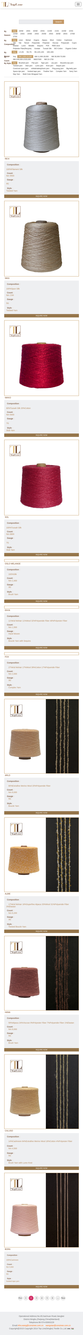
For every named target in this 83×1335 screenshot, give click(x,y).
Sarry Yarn (73, 71)
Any (14, 31)
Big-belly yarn (71, 69)
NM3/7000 (37, 59)
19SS (28, 31)
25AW (44, 34)
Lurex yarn (39, 66)
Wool (52, 40)
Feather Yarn (48, 71)
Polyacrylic (65, 43)
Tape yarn (44, 63)
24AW (29, 34)
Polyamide (36, 43)
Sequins (40, 46)
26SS (65, 34)
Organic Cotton (71, 49)
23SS (22, 34)
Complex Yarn (61, 71)
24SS (37, 34)
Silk (14, 43)
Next (63, 1298)
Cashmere (68, 40)
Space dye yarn (19, 71)
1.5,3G (21, 52)
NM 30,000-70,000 (58, 57)
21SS (57, 31)
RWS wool (56, 46)
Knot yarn (49, 66)
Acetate (37, 49)
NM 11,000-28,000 (42, 57)
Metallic (31, 46)
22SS (71, 31)
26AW (58, 34)
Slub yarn (28, 66)
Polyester (46, 43)
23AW (15, 34)
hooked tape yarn (34, 71)
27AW (72, 34)
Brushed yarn (24, 63)
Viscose (55, 43)
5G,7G (29, 52)
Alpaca (44, 40)
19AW (21, 31)
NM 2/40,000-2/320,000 (22, 59)
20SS (42, 31)
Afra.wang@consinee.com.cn (30, 1325)
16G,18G (50, 52)
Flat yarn (35, 63)
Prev (20, 1298)
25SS (51, 34)
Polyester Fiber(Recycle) (22, 49)
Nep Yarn (16, 74)
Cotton (59, 40)
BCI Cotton (58, 49)
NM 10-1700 (48, 59)
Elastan (16, 46)
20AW (35, 31)
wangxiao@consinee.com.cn (58, 1325)
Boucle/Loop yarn (66, 63)
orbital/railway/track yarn (40, 69)
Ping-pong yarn (58, 69)
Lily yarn (54, 63)
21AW (49, 31)
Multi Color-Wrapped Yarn (32, 74)
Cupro (74, 43)
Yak (20, 43)
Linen (21, 40)
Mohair (28, 40)
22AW (64, 31)
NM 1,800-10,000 (25, 57)
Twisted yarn (18, 66)
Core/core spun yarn (20, 69)
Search (58, 22)
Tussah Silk (47, 49)
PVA (47, 46)
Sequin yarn (60, 66)
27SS (15, 37)
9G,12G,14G (39, 52)
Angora (36, 40)
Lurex (24, 46)
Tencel (26, 43)
